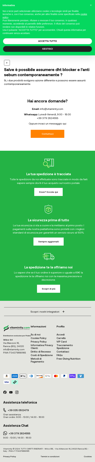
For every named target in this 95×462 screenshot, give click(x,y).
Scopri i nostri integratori (47, 311)
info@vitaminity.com (51, 108)
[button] (90, 5)
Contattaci (47, 133)
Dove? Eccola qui (48, 192)
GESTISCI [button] (47, 49)
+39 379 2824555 (47, 117)
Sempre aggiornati (48, 241)
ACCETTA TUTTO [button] (47, 41)
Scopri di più (48, 288)
